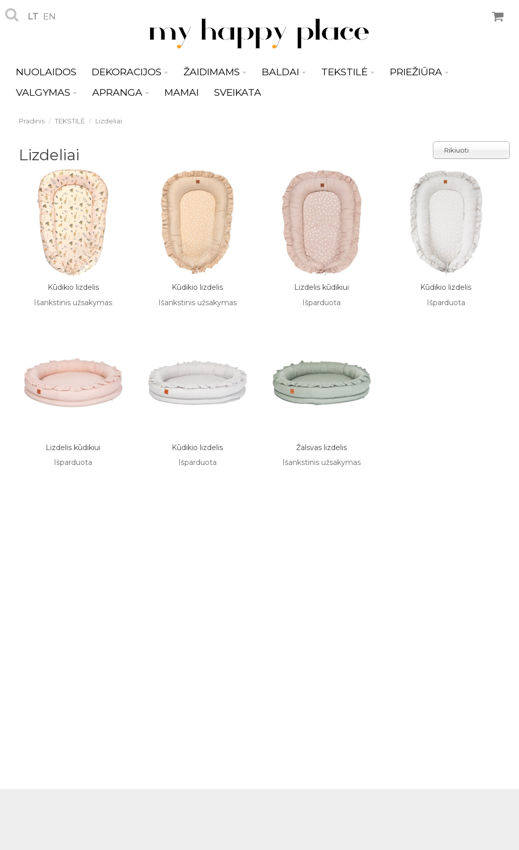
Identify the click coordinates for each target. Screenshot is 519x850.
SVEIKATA (237, 92)
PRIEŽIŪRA (419, 72)
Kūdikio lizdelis (73, 287)
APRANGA (120, 92)
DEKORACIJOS (130, 72)
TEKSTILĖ (348, 72)
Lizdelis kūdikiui (321, 287)
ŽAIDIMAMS (214, 72)
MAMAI (181, 92)
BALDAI (284, 72)
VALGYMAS (46, 92)
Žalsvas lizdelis (321, 447)
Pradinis (32, 121)
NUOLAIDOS (46, 72)
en (49, 16)
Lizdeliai (108, 121)
